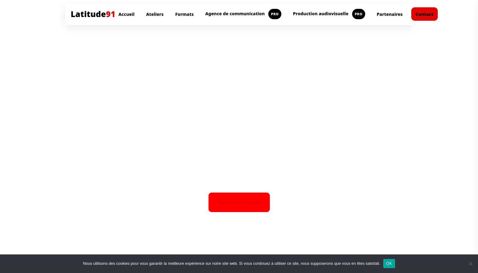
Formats (184, 14)
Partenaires (390, 14)
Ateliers (154, 14)
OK (389, 263)
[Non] (470, 264)
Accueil (126, 14)
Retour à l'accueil (239, 202)
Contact (424, 14)
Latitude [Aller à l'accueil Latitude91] (93, 14)
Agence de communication (243, 14)
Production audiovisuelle (329, 14)
